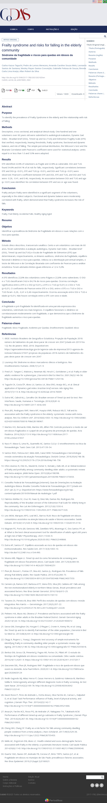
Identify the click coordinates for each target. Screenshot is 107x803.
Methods (92, 62)
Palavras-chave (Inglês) (97, 72)
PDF (7, 90)
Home (4, 36)
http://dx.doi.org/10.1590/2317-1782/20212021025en (23, 77)
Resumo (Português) (97, 76)
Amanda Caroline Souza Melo (62, 65)
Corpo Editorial (32, 30)
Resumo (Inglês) (96, 55)
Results (92, 65)
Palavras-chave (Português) (97, 93)
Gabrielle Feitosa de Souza (65, 68)
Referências (94, 97)
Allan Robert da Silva (29, 71)
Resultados (93, 86)
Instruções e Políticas (52, 30)
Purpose (92, 58)
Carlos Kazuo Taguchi (12, 65)
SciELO (43, 90)
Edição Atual (74, 30)
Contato (32, 783)
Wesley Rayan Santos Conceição (36, 68)
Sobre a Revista (13, 30)
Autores (92, 51)
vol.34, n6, (12, 80)
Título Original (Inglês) (96, 44)
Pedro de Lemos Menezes (35, 65)
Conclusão (93, 90)
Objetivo (92, 79)
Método (92, 83)
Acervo (31, 779)
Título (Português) (97, 48)
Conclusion (93, 69)
